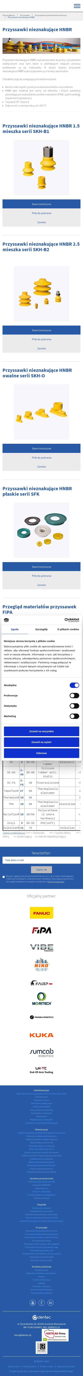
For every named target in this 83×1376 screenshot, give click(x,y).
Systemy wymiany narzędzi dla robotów (41, 1152)
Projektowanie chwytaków (41, 1119)
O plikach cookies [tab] (68, 629)
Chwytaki (41, 1204)
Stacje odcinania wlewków (41, 1110)
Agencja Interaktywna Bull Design (56, 1371)
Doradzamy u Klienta (41, 1208)
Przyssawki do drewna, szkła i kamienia (41, 1237)
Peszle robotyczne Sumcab (41, 1142)
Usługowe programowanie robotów (41, 1172)
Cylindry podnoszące (41, 1279)
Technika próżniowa (41, 1266)
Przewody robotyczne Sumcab (41, 1146)
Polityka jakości (30, 1366)
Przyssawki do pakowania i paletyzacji (41, 1234)
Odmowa (41, 753)
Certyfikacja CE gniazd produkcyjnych (41, 1123)
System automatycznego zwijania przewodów (41, 1155)
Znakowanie (41, 1116)
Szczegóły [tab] (41, 629)
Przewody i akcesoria (41, 1286)
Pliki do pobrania (41, 213)
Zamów (41, 222)
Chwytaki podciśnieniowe (41, 1289)
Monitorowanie (41, 1270)
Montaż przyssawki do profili (41, 1257)
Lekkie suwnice (41, 1188)
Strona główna (9, 15)
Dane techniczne (41, 204)
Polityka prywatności (66, 1366)
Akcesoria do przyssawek (41, 1260)
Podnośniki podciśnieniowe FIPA (41, 1181)
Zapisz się (41, 869)
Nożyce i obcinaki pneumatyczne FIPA (41, 1217)
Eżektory (41, 1283)
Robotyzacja (41, 1129)
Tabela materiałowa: (14, 832)
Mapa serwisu (14, 1366)
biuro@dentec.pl (22, 1335)
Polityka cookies (47, 1366)
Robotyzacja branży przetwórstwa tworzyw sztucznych (41, 1132)
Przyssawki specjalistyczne (41, 1250)
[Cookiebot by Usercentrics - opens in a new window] (64, 620)
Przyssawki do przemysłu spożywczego (41, 1247)
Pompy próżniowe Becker (41, 1293)
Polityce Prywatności (56, 881)
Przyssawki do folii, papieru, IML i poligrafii (41, 1244)
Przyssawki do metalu (41, 1240)
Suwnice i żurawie (41, 1198)
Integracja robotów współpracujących (41, 1139)
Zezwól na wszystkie (41, 731)
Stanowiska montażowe (41, 1113)
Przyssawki (25, 15)
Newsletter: (41, 853)
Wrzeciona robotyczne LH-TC (41, 1149)
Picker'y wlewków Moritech (41, 1168)
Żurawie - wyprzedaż (41, 1191)
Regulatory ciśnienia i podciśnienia (41, 1273)
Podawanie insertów (41, 1106)
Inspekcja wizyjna (41, 1100)
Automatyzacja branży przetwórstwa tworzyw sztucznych (42, 1093)
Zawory (41, 1276)
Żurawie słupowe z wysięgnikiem (41, 1195)
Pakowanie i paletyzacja (41, 1103)
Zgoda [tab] (15, 629)
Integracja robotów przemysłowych (41, 1136)
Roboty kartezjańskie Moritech (41, 1162)
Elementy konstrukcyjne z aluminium (41, 1214)
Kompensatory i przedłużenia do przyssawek (42, 1253)
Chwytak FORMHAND (41, 1185)
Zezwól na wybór (41, 742)
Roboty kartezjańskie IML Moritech (41, 1165)
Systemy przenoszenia (41, 1178)
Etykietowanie (41, 1097)
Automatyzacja (41, 1090)
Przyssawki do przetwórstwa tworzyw (51, 15)
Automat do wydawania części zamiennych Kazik (41, 1221)
